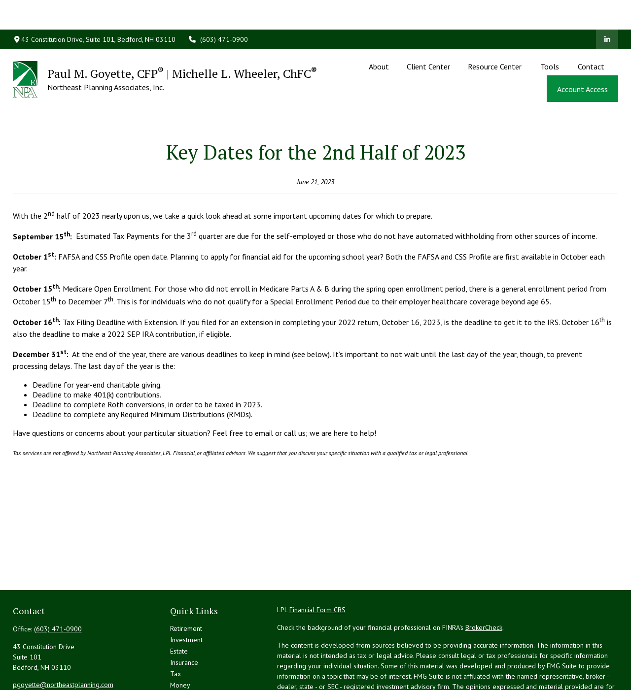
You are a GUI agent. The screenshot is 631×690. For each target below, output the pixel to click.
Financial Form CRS (317, 565)
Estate (179, 606)
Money (180, 640)
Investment (186, 595)
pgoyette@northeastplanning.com (63, 640)
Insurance (184, 618)
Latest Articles (190, 663)
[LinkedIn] (607, 10)
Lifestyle (183, 652)
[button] (378, 36)
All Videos (185, 674)
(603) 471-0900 (218, 9)
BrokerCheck (483, 583)
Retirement (186, 584)
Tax (175, 629)
